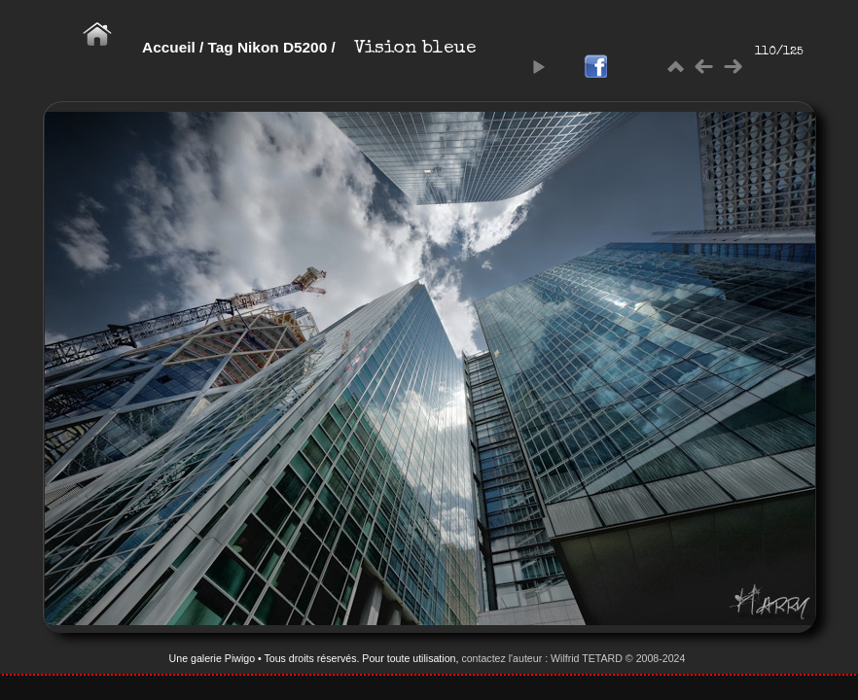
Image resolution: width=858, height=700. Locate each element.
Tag (220, 47)
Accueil (169, 47)
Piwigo (240, 658)
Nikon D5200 (282, 47)
